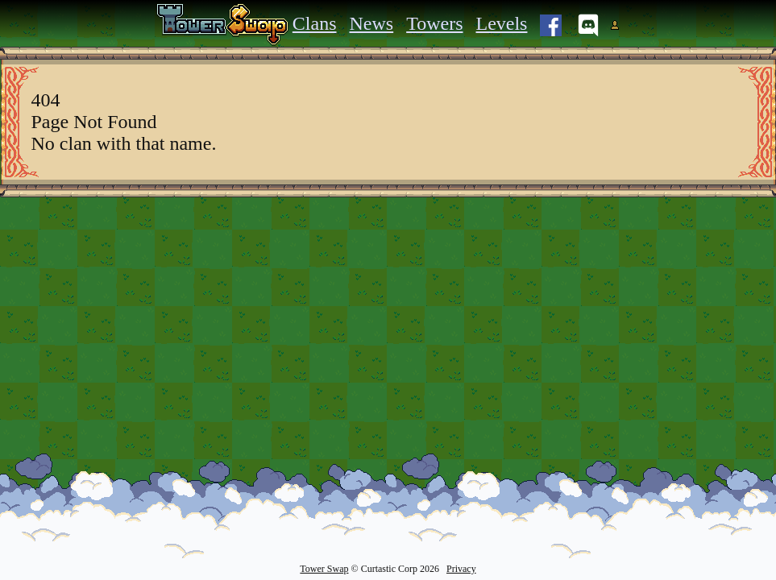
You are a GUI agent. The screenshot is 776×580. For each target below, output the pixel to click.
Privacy (461, 568)
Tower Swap (324, 568)
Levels (501, 23)
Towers (434, 23)
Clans (315, 23)
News (372, 23)
